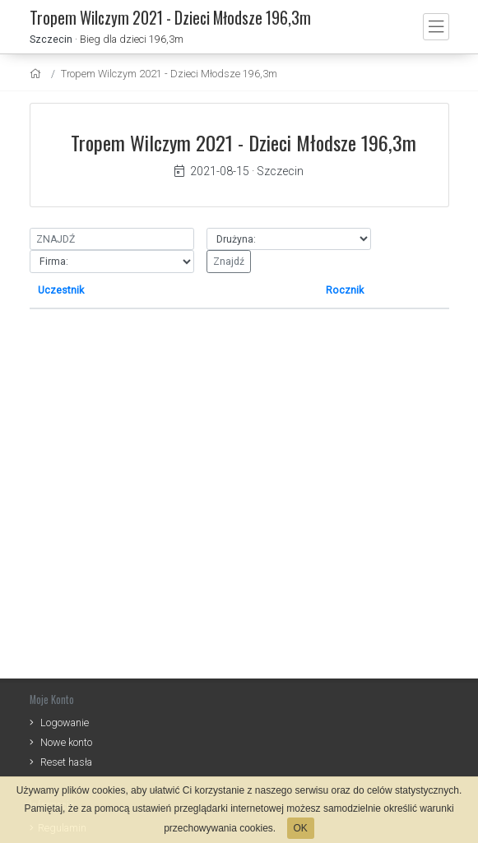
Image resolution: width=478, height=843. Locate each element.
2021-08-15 (211, 171)
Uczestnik (61, 290)
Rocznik (345, 290)
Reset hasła (66, 762)
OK (301, 828)
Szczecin (51, 39)
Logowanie (64, 722)
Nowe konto (66, 742)
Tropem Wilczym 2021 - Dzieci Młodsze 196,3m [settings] (169, 73)
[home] (37, 73)
